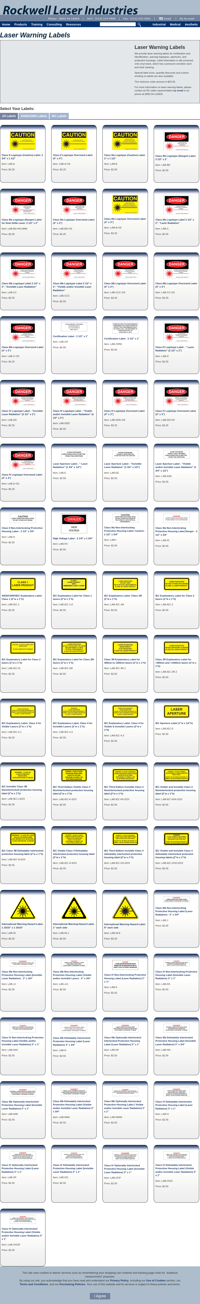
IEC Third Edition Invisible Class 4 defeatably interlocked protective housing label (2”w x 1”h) (124, 854)
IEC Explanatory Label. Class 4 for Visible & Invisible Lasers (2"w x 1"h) (124, 726)
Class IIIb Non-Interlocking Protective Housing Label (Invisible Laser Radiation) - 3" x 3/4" (22, 975)
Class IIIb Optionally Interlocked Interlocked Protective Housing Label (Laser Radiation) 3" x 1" (122, 1041)
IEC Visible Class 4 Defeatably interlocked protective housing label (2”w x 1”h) (74, 854)
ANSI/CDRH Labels (34, 116)
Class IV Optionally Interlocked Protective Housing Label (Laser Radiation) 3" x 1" (20, 1168)
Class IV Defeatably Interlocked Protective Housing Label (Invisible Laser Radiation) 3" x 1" (73, 1168)
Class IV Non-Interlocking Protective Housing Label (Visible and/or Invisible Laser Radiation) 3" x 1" (23, 1041)
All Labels (9, 116)
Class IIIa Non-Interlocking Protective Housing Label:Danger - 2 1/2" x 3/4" (176, 531)
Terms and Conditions (34, 1284)
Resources (73, 24)
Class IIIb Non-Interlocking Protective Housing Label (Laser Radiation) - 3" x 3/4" (174, 911)
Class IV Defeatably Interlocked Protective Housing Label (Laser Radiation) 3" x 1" (174, 1105)
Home (6, 24)
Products (20, 24)
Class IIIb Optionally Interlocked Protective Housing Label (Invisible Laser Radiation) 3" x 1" (22, 1105)
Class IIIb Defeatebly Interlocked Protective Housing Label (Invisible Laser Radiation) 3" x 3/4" (175, 1041)
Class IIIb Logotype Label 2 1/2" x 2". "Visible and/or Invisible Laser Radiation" (72, 287)
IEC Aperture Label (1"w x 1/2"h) (174, 723)
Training (36, 24)
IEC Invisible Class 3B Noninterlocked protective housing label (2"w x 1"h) (22, 790)
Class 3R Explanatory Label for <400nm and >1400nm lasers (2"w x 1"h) (175, 663)
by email (178, 90)
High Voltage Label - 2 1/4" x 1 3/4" (73, 538)
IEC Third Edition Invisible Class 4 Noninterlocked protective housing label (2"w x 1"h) (124, 790)
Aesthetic (191, 24)
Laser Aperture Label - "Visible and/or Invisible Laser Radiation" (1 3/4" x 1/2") (175, 467)
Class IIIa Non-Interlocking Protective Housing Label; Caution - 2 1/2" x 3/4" (124, 531)
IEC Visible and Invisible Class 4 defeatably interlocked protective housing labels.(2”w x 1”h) (174, 854)
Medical (175, 24)
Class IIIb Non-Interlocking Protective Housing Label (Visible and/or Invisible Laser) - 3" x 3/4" (72, 975)
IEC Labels (59, 116)
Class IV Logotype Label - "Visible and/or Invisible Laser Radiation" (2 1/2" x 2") (73, 414)
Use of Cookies (156, 1280)
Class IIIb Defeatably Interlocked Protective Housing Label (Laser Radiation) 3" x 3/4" (71, 1041)
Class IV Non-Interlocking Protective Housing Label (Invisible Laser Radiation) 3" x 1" (176, 975)
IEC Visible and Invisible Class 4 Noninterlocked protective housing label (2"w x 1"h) (175, 790)
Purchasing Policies (72, 1284)
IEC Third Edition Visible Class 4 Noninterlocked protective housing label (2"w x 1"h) (73, 790)
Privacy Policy (119, 1280)
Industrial (159, 24)
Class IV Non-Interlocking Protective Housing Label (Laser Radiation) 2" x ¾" (125, 978)
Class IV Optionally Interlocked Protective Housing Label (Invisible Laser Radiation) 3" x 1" (124, 1169)
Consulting (54, 24)
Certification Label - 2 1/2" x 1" (70, 336)
